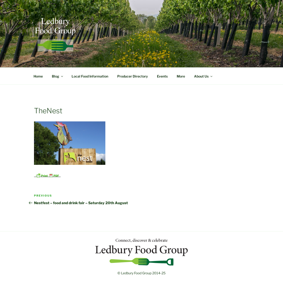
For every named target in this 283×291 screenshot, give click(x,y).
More (181, 76)
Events (162, 76)
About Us (203, 76)
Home (38, 76)
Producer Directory (132, 76)
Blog (58, 76)
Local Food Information (90, 76)
